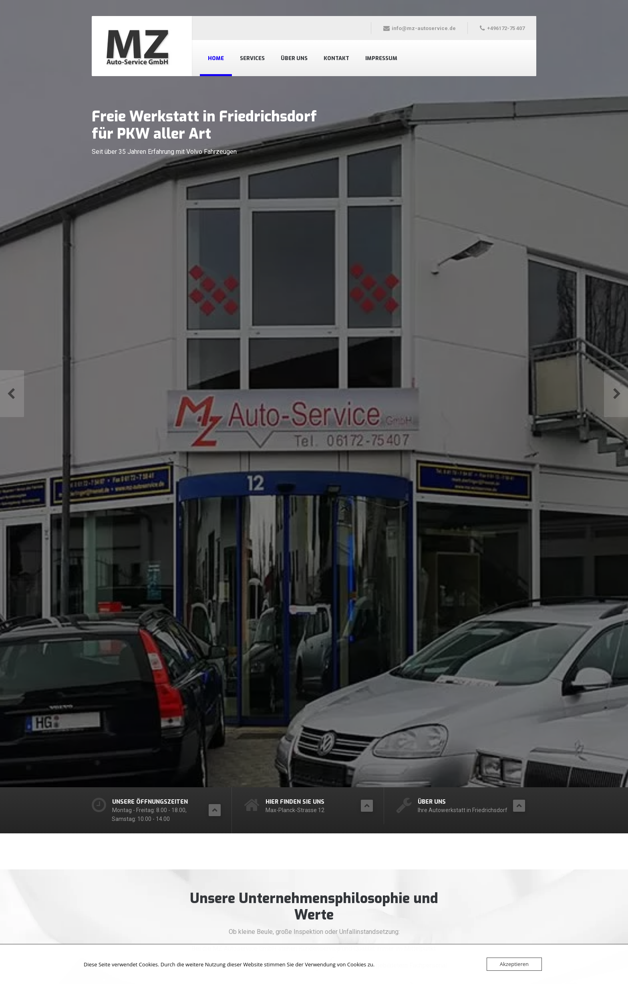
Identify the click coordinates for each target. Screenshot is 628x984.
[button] (12, 393)
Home (216, 58)
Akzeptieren (514, 964)
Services (252, 58)
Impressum (381, 58)
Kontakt (336, 58)
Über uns (294, 58)
